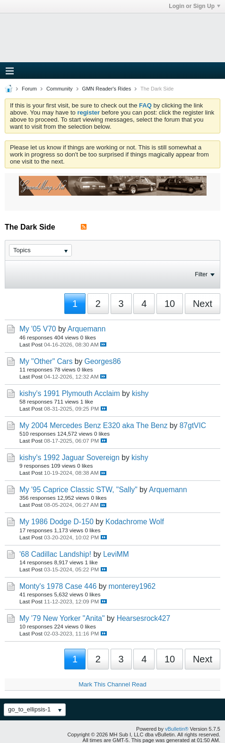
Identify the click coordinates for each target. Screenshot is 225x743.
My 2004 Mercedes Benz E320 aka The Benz (93, 425)
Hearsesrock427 (144, 618)
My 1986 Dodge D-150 (56, 522)
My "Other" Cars (45, 361)
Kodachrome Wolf (134, 522)
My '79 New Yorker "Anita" (61, 618)
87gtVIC (193, 425)
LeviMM (116, 554)
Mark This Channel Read (112, 684)
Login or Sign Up (194, 6)
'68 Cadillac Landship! (55, 554)
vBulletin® (177, 729)
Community (59, 88)
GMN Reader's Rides (106, 88)
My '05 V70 (37, 329)
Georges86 (103, 361)
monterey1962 (132, 586)
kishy (140, 393)
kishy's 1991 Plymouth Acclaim (69, 393)
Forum (29, 88)
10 (169, 303)
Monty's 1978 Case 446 (57, 586)
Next (202, 303)
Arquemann (87, 329)
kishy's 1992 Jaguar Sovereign (69, 458)
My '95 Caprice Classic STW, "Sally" (78, 490)
